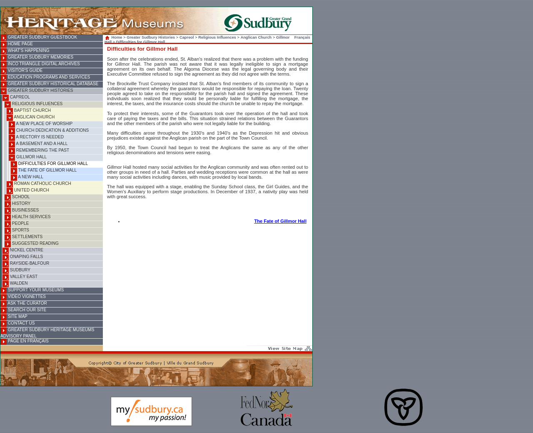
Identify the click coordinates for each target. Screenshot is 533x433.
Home (114, 37)
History (17, 204)
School (17, 197)
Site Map (13, 317)
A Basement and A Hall (38, 144)
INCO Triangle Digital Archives (40, 65)
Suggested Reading (32, 244)
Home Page (16, 45)
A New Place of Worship (40, 124)
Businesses (22, 211)
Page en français (24, 342)
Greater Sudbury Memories (36, 58)
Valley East (19, 277)
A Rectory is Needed (36, 138)
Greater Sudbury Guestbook (38, 38)
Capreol (16, 98)
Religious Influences (33, 104)
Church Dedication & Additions (49, 131)
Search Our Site (23, 311)
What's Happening (25, 51)
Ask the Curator (23, 304)
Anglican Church (31, 118)
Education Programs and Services (45, 78)
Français (302, 37)
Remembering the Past (39, 151)
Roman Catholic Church (39, 184)
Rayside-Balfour (25, 264)
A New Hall (27, 178)
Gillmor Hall (28, 158)
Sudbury (16, 271)
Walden (15, 284)
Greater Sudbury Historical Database (49, 84)
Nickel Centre (22, 251)
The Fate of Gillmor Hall (44, 171)
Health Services (27, 217)
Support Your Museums (32, 291)
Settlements (23, 237)
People (17, 224)
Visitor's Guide (21, 71)
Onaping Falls (22, 257)
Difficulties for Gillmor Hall (49, 164)
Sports (17, 231)
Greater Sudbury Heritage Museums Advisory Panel (47, 332)
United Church (28, 191)
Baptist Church (29, 111)
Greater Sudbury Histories (36, 91)
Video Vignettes (23, 297)
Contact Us (17, 324)
